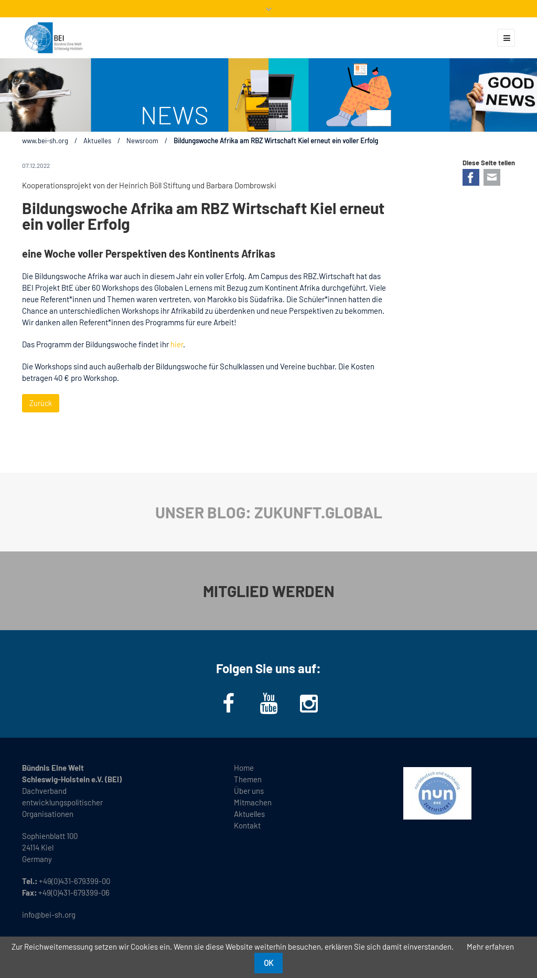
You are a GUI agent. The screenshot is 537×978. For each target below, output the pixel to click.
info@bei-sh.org (49, 914)
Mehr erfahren (490, 946)
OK (268, 963)
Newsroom (142, 140)
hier (176, 344)
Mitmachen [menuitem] (253, 802)
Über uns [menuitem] (249, 790)
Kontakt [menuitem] (247, 825)
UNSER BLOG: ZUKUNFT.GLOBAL (268, 512)
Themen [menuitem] (248, 779)
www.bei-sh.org (45, 140)
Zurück (40, 403)
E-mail (492, 177)
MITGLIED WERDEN (269, 590)
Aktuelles (97, 140)
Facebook (471, 177)
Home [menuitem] (244, 767)
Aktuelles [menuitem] (249, 813)
